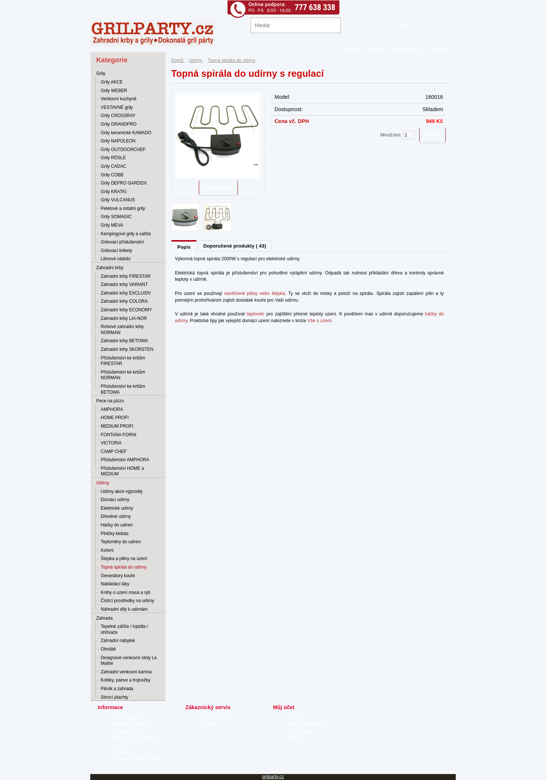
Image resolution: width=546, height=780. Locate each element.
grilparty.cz (273, 776)
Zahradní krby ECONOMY (126, 309)
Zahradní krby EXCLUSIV (126, 293)
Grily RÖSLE (113, 157)
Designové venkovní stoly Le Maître (129, 660)
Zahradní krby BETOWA (124, 340)
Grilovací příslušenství (122, 242)
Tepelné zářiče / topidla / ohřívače (124, 629)
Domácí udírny (115, 499)
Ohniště (108, 649)
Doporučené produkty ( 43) (234, 246)
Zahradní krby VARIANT (124, 284)
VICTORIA (111, 443)
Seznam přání (300, 731)
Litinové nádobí (116, 258)
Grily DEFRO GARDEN (124, 183)
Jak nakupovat (125, 717)
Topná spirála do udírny (123, 567)
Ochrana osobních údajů (135, 759)
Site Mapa (208, 724)
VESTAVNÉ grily (117, 107)
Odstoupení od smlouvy (135, 738)
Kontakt (118, 752)
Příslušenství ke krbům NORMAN (123, 375)
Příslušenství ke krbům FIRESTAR (123, 361)
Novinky (294, 738)
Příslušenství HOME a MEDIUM (122, 471)
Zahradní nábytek (118, 640)
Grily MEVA (112, 225)
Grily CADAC (113, 166)
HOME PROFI (115, 417)
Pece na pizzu (110, 400)
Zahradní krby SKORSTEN (127, 349)
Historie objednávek (306, 724)
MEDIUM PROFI (117, 426)
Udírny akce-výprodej (121, 491)
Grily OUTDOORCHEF (123, 149)
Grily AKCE (112, 82)
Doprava (119, 745)
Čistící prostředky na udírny (127, 600)
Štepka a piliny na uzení (124, 558)
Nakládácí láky (115, 583)
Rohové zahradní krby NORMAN (122, 329)
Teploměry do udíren (121, 541)
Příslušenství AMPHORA (125, 459)
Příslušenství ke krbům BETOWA (123, 389)
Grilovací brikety (116, 250)
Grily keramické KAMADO (126, 132)
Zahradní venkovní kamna (126, 671)
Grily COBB (112, 174)
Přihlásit (441, 49)
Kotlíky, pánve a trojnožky (125, 680)
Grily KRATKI (113, 191)
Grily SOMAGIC (116, 216)
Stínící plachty (114, 697)
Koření (107, 550)
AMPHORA (112, 409)
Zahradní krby (109, 267)
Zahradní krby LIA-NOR (124, 318)
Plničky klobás (115, 533)
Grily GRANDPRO (118, 124)
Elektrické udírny (117, 508)
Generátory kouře (118, 575)
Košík (376, 49)
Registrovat (407, 49)
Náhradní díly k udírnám (124, 609)
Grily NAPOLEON (118, 141)
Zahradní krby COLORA (124, 301)
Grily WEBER (114, 90)
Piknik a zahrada (117, 688)
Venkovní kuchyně (118, 98)
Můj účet (294, 717)
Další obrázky (218, 187)
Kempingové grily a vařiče (126, 233)
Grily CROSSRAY (118, 115)
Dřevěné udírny (116, 516)
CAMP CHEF (114, 451)
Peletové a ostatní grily (123, 208)
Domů (351, 49)
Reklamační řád (127, 731)
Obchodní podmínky (131, 724)
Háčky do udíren (117, 525)
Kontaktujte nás (214, 717)
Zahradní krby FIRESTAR (126, 276)
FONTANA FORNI (118, 434)
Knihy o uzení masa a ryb (125, 592)
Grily (100, 73)
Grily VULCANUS (118, 199)
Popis (184, 247)
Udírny (102, 482)
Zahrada (104, 618)
